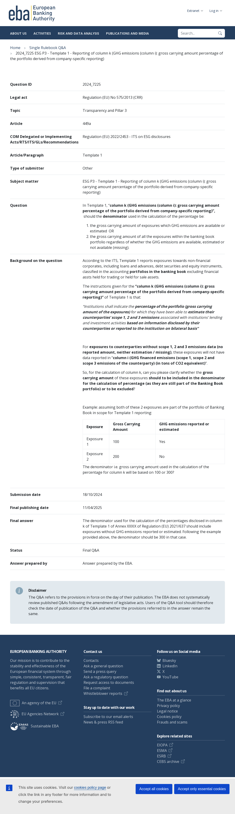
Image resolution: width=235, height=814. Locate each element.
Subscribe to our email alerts (108, 716)
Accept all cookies (154, 789)
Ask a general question (103, 665)
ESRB (161, 756)
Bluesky (169, 660)
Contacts (91, 660)
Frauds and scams (172, 722)
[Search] (220, 33)
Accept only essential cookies (202, 789)
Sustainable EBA (34, 726)
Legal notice (167, 711)
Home (15, 47)
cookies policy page (90, 787)
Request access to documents (109, 682)
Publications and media (127, 33)
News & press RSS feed (103, 722)
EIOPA (162, 745)
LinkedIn (169, 665)
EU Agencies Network (34, 713)
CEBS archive (168, 761)
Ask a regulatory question (106, 676)
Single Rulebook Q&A (47, 47)
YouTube (170, 676)
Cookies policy (169, 716)
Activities (42, 33)
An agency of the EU (33, 702)
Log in (213, 10)
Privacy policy (168, 705)
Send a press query (100, 671)
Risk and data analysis (78, 33)
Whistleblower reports (103, 693)
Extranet (193, 10)
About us (18, 33)
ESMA (162, 750)
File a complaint (97, 687)
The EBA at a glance (174, 700)
